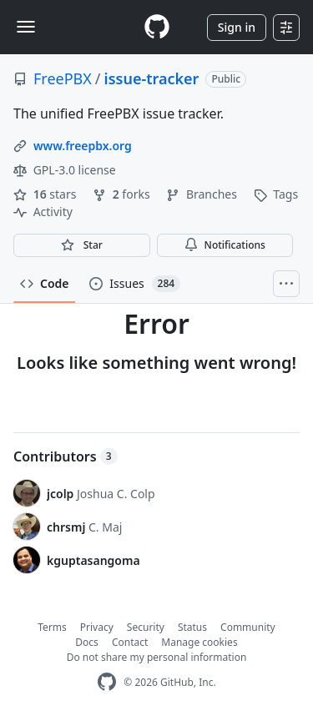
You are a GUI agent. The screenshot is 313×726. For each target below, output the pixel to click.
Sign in (236, 27)
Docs (86, 642)
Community (247, 627)
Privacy (97, 627)
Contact (130, 642)
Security (145, 627)
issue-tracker (151, 78)
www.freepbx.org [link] (82, 146)
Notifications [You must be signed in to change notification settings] (224, 245)
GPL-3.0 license (64, 170)
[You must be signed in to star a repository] (81, 245)
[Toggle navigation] (25, 26)
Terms (52, 627)
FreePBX (62, 78)
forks (123, 194)
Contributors (65, 456)
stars (46, 194)
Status (192, 627)
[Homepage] (157, 27)
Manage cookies (199, 642)
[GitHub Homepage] (107, 682)
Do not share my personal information (157, 657)
